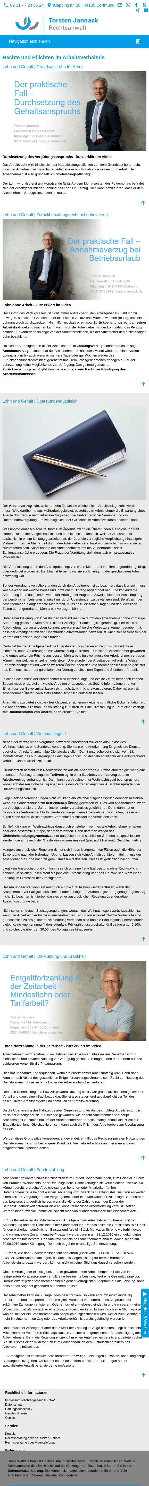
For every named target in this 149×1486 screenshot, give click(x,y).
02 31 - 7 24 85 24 (24, 5)
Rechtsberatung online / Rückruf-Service (33, 1438)
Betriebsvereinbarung (99, 775)
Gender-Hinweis (16, 1413)
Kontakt (10, 1434)
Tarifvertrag (59, 775)
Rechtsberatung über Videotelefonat (30, 1442)
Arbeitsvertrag (20, 506)
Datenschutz (13, 1404)
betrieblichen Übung (62, 803)
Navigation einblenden (29, 41)
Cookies (10, 1418)
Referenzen (13, 1458)
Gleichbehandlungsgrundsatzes (28, 836)
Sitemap (10, 1466)
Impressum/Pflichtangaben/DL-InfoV (30, 1400)
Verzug (136, 327)
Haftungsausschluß (18, 1409)
